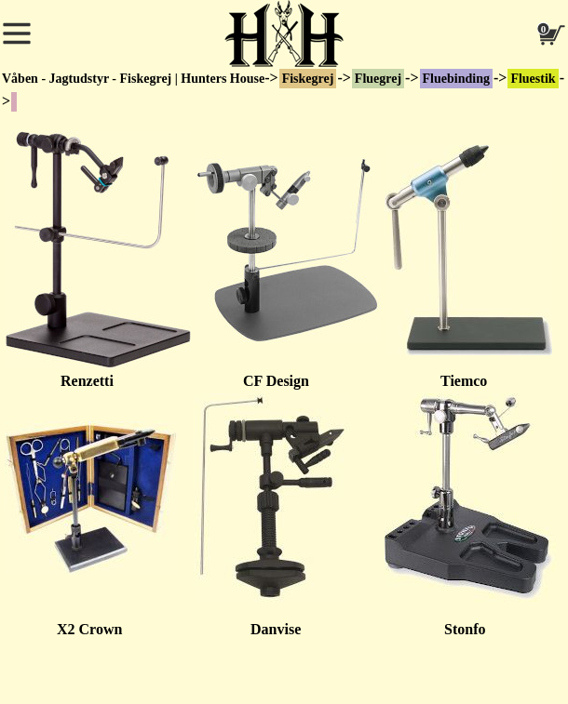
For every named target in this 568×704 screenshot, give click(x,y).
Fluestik (532, 79)
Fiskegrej (308, 79)
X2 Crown (89, 629)
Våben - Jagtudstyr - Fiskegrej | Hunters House (133, 79)
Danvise (248, 629)
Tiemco (463, 381)
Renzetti (87, 381)
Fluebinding (456, 79)
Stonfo (435, 629)
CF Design (252, 381)
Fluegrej (378, 79)
